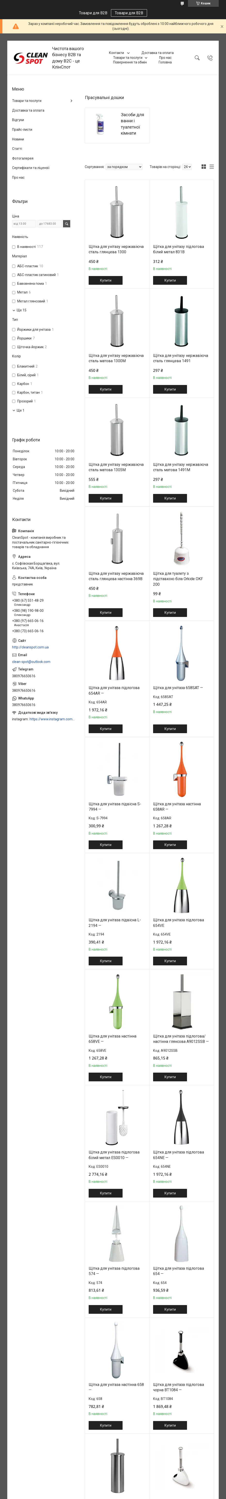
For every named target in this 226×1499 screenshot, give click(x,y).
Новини (18, 139)
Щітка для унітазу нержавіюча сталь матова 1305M (116, 467)
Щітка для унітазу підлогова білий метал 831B (178, 249)
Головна (165, 62)
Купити (105, 280)
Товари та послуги (127, 58)
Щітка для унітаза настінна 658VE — (112, 1039)
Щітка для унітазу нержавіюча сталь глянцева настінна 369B (116, 576)
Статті (17, 149)
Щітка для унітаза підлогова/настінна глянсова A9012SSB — (181, 1039)
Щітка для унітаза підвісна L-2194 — (115, 923)
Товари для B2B (129, 13)
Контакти (117, 53)
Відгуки (18, 120)
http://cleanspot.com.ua (30, 647)
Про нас (165, 58)
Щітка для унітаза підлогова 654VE (178, 923)
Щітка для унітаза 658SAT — (178, 687)
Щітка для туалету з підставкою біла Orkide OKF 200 (178, 579)
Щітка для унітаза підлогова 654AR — (114, 690)
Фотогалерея (22, 158)
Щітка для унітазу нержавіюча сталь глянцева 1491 (180, 358)
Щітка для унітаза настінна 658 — (116, 1387)
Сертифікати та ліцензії (30, 168)
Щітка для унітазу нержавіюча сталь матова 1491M (180, 467)
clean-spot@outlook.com (31, 662)
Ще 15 (21, 310)
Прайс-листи (22, 129)
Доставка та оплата (157, 53)
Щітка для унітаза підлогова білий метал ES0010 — (114, 1155)
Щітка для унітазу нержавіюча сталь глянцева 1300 (116, 249)
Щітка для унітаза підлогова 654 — (178, 1271)
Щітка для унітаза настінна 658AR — (177, 807)
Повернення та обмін (130, 62)
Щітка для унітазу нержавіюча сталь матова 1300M (116, 358)
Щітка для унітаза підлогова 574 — (114, 1271)
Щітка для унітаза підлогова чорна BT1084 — (178, 1387)
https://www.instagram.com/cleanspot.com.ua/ (52, 719)
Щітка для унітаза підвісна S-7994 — (115, 807)
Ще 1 (20, 410)
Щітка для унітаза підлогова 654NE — (178, 1155)
